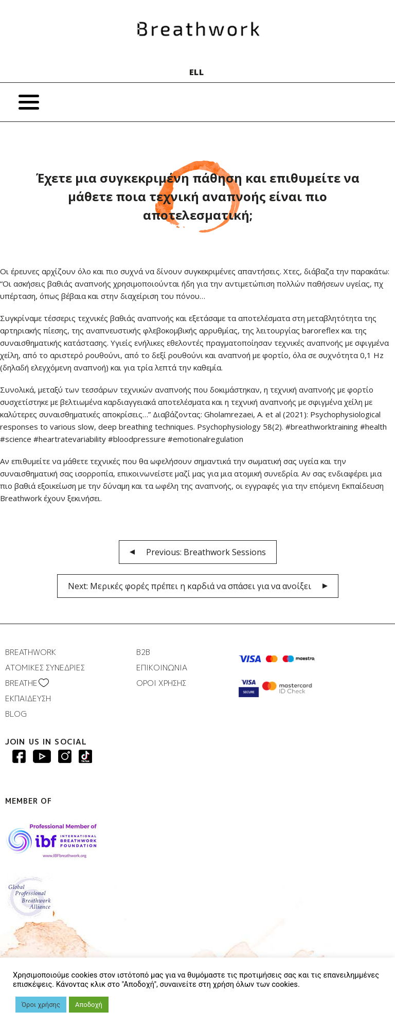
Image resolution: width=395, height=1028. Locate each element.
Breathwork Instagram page (64, 756)
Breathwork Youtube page (42, 756)
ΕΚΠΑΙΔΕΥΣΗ (28, 698)
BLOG (16, 713)
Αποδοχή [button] (88, 1004)
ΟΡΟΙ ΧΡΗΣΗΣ (161, 683)
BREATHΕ (21, 683)
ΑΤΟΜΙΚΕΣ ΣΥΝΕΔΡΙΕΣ (45, 667)
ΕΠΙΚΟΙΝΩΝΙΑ (161, 667)
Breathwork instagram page (85, 756)
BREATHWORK (30, 652)
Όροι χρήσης (41, 1004)
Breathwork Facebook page (19, 756)
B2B (143, 652)
